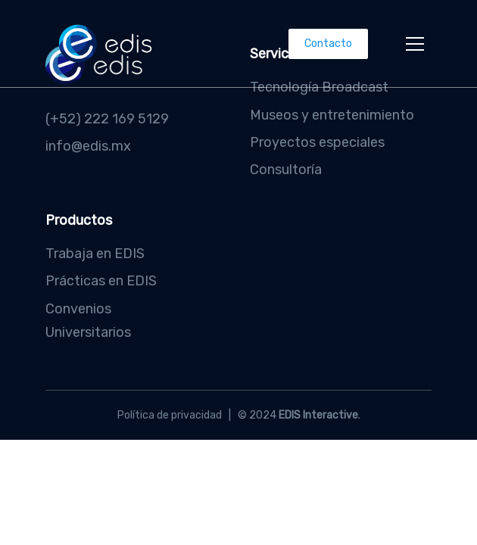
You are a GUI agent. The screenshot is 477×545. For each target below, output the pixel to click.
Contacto (328, 43)
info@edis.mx (88, 146)
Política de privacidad (169, 415)
